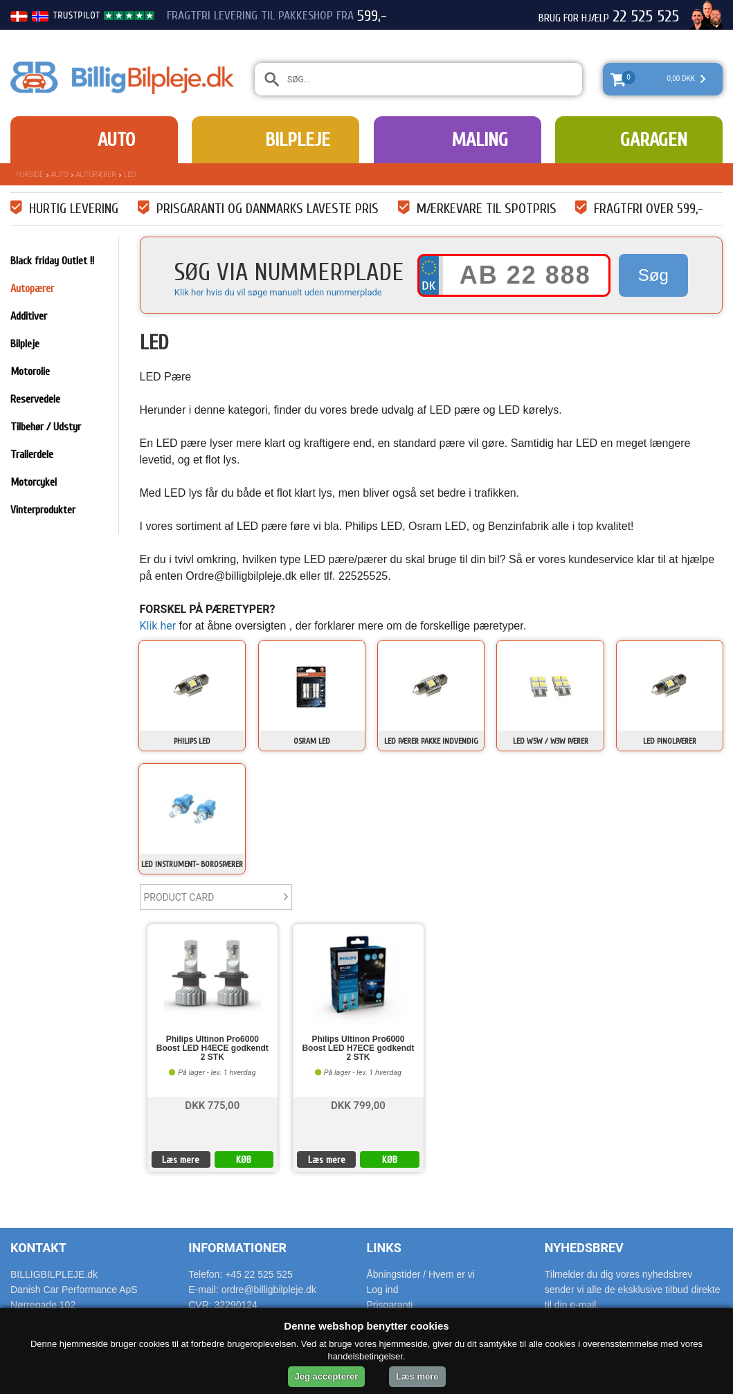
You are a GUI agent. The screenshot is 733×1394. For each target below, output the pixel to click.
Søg (653, 275)
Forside (30, 174)
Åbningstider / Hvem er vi (421, 1274)
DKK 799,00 (358, 1104)
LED (130, 174)
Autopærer (96, 174)
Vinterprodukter (42, 510)
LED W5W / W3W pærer (550, 741)
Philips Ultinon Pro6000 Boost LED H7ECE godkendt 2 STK (358, 1048)
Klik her (158, 625)
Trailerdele (31, 454)
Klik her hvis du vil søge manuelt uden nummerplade (278, 292)
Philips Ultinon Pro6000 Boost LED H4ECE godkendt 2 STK (212, 1048)
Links (384, 1247)
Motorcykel (33, 482)
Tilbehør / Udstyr (45, 427)
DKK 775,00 (212, 1104)
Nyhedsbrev (584, 1247)
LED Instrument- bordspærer (192, 864)
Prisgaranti (390, 1304)
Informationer (237, 1247)
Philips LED (192, 741)
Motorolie (30, 371)
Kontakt (38, 1247)
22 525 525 (646, 16)
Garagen (653, 140)
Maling (479, 140)
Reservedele (35, 399)
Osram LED (311, 741)
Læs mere (180, 1160)
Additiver (28, 316)
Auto (116, 140)
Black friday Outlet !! (52, 261)
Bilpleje (297, 140)
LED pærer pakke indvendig (431, 741)
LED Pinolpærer (669, 741)
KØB (243, 1160)
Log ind (383, 1289)
